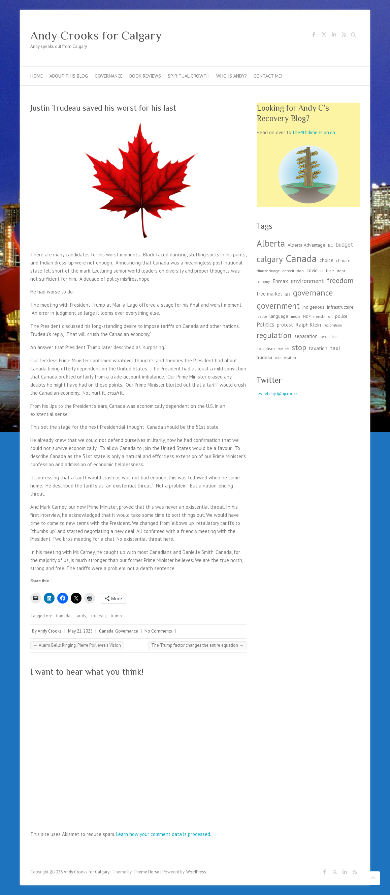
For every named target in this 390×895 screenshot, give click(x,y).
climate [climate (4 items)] (343, 260)
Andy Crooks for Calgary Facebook (313, 36)
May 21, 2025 (80, 631)
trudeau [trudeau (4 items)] (264, 357)
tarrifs (80, 616)
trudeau (98, 616)
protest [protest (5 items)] (285, 324)
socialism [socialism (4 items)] (266, 348)
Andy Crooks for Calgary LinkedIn (334, 36)
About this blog (69, 76)
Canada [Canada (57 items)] (301, 258)
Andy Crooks (50, 631)
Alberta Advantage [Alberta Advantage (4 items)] (306, 245)
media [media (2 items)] (295, 316)
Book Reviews (145, 76)
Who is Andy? (231, 76)
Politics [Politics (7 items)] (265, 324)
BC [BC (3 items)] (330, 245)
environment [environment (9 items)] (307, 281)
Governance (109, 76)
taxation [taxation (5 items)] (318, 348)
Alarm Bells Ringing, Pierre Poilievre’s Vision (77, 645)
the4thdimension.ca (314, 132)
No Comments (158, 631)
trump (116, 616)
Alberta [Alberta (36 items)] (271, 243)
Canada (63, 616)
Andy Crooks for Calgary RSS (344, 36)
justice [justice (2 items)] (262, 316)
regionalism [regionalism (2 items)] (333, 325)
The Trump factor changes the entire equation (197, 645)
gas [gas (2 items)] (287, 294)
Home (36, 76)
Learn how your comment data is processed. (163, 834)
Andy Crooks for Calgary (96, 35)
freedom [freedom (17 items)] (340, 280)
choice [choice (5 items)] (326, 260)
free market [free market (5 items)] (269, 293)
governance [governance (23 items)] (313, 292)
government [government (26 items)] (278, 305)
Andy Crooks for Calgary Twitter (324, 36)
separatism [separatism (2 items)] (328, 336)
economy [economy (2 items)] (263, 281)
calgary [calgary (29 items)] (270, 258)
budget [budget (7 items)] (344, 244)
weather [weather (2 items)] (290, 357)
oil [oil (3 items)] (330, 316)
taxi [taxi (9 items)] (335, 348)
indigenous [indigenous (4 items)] (313, 307)
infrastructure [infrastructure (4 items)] (340, 307)
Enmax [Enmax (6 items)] (280, 281)
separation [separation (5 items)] (306, 336)
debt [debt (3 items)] (341, 270)
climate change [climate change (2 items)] (268, 271)
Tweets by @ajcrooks (277, 393)
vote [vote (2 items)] (278, 357)
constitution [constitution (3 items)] (293, 270)
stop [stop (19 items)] (299, 347)
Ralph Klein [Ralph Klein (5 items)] (308, 324)
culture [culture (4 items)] (327, 271)
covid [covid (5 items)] (312, 270)
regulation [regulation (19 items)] (274, 335)
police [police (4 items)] (341, 316)
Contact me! (268, 76)
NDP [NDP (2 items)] (307, 316)
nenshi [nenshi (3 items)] (319, 316)
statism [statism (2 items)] (283, 348)
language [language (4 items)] (278, 316)
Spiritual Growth (188, 76)
